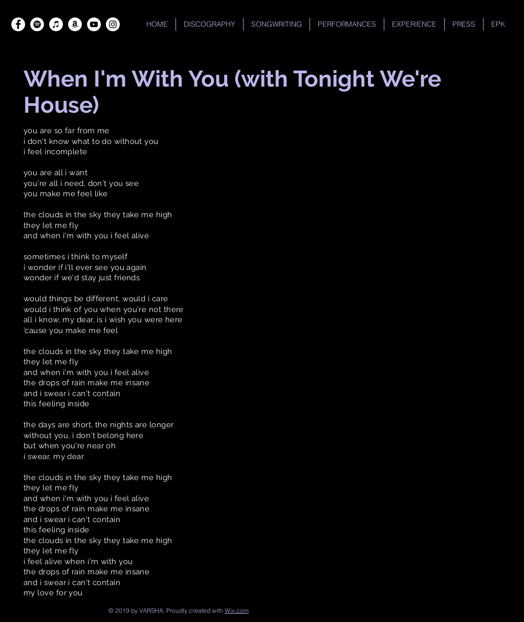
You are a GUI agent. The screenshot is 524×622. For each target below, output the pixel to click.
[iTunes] (56, 24)
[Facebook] (18, 24)
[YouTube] (94, 24)
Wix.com (237, 610)
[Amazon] (75, 24)
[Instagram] (113, 24)
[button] (347, 24)
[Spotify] (37, 24)
